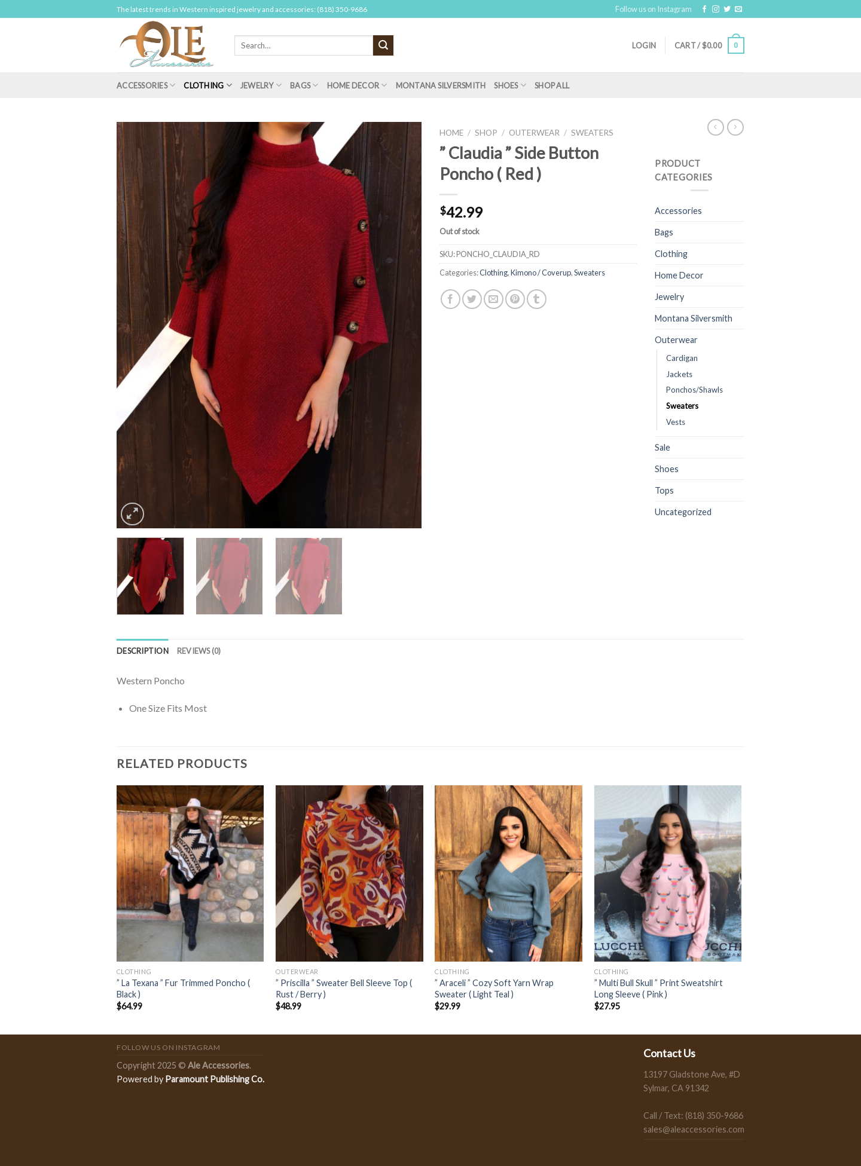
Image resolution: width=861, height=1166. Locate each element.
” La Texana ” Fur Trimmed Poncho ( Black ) (183, 988)
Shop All (552, 85)
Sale (662, 447)
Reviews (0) (199, 651)
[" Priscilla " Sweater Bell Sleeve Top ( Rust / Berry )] (349, 873)
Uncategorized (683, 512)
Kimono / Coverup (541, 272)
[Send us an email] (738, 9)
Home (451, 132)
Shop (486, 132)
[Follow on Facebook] (704, 9)
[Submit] (383, 45)
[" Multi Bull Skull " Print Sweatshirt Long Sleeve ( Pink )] (668, 873)
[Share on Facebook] (450, 299)
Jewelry (261, 85)
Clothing (208, 85)
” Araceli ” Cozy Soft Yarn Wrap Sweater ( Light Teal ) (494, 988)
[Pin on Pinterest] (515, 299)
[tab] (143, 651)
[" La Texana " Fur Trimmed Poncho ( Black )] (190, 873)
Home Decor (357, 85)
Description (143, 651)
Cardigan (682, 358)
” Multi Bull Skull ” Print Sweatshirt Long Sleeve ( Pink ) (658, 988)
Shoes (510, 85)
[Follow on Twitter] (727, 9)
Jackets (679, 374)
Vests (675, 422)
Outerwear (534, 132)
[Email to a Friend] (493, 299)
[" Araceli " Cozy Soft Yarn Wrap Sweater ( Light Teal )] (508, 873)
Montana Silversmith (441, 85)
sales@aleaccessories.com (693, 1129)
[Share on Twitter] (472, 299)
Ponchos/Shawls (694, 389)
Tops (664, 490)
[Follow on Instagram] (715, 9)
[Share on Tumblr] (536, 299)
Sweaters (592, 132)
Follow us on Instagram (653, 9)
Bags (304, 85)
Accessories (146, 85)
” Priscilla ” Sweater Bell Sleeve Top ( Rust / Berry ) (344, 988)
